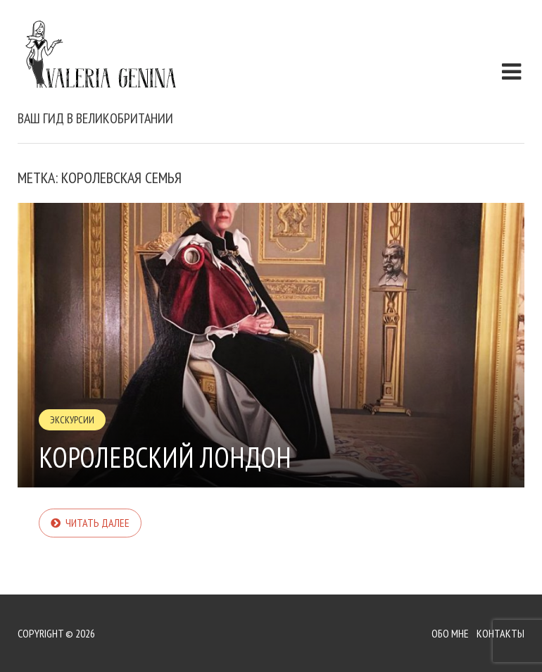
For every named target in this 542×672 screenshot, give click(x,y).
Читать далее (97, 523)
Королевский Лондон (165, 457)
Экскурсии (72, 419)
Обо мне (450, 633)
